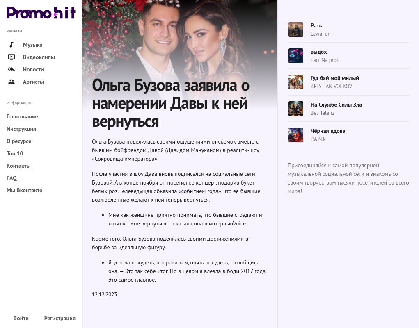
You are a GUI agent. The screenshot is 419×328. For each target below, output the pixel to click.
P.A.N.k (318, 139)
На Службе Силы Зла (336, 104)
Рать (316, 25)
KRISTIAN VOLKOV (331, 86)
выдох (319, 51)
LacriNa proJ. (325, 60)
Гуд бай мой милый (335, 78)
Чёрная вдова (328, 130)
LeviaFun (321, 33)
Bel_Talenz (322, 112)
